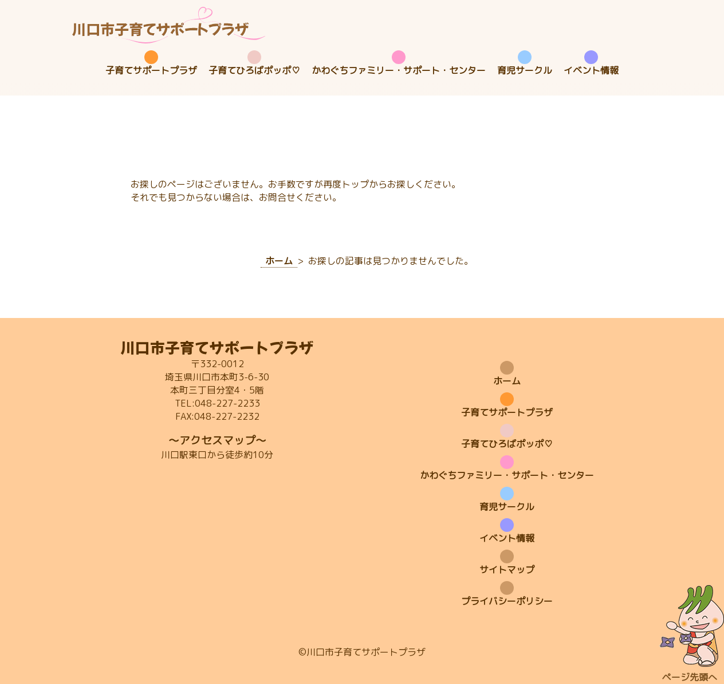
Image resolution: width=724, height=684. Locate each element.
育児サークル (524, 70)
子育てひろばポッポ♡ (254, 70)
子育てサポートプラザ (151, 70)
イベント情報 (591, 70)
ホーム (507, 381)
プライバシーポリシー (507, 601)
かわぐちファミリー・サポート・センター (399, 70)
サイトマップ (506, 569)
